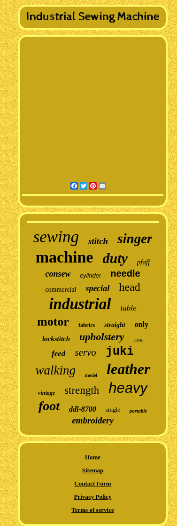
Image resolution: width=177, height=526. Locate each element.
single (113, 409)
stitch (98, 241)
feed (58, 353)
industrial (80, 303)
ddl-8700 (82, 409)
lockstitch (56, 339)
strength (81, 390)
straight (114, 324)
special (97, 288)
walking (55, 370)
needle (125, 273)
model (91, 375)
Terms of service (92, 509)
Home (92, 457)
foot (49, 405)
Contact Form (92, 483)
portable (138, 411)
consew (57, 274)
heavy (127, 388)
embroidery (93, 420)
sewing (56, 237)
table (129, 307)
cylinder (90, 275)
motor (53, 321)
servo (85, 352)
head (129, 287)
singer (134, 238)
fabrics (86, 325)
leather (128, 368)
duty (114, 258)
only (141, 324)
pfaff (143, 262)
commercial (60, 289)
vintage (46, 393)
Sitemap (93, 470)
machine (64, 257)
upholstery (101, 337)
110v (138, 340)
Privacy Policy (93, 496)
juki (120, 352)
